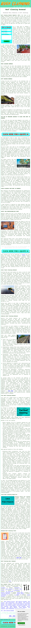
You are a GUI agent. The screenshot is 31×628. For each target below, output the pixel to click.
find (5, 563)
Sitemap (2, 619)
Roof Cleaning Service (9, 601)
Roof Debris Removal (12, 607)
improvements (17, 584)
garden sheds (20, 592)
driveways (3, 587)
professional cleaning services (10, 443)
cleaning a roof (4, 514)
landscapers (17, 587)
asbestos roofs (11, 381)
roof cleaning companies (7, 571)
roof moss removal (9, 542)
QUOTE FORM (18, 557)
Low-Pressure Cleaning (22, 605)
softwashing (17, 359)
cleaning (14, 163)
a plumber (16, 594)
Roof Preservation (10, 602)
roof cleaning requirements (7, 556)
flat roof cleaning (18, 449)
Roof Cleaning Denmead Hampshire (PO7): (11, 15)
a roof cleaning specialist (22, 597)
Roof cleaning (4, 254)
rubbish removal (20, 593)
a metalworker (16, 590)
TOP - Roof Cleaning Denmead (7, 610)
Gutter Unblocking (10, 608)
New (9, 619)
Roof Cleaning (21, 606)
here (10, 581)
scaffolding (3, 594)
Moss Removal (19, 602)
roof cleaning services (19, 508)
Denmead (23, 254)
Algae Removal (13, 606)
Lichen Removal (22, 607)
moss (14, 73)
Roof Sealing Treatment (21, 601)
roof (2, 191)
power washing (15, 548)
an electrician (9, 591)
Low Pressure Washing (10, 605)
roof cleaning (5, 45)
